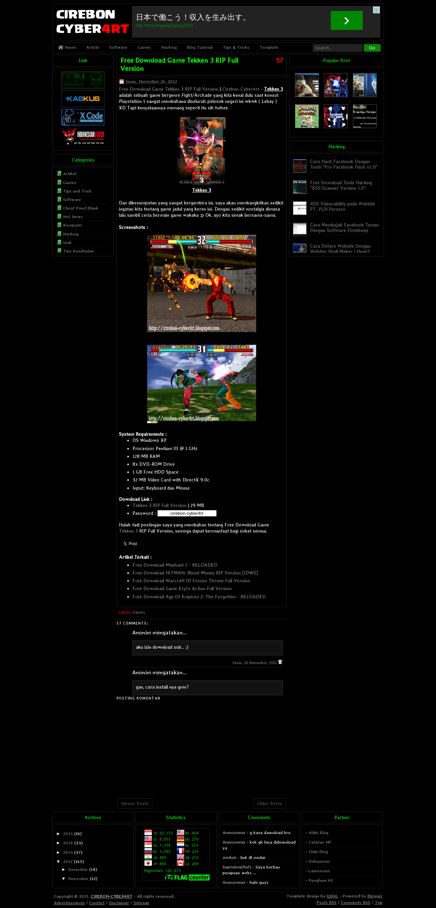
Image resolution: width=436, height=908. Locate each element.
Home (67, 47)
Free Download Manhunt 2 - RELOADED (175, 565)
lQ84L (332, 895)
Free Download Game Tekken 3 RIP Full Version (168, 89)
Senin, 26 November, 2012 (255, 663)
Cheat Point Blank (80, 208)
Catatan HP (320, 842)
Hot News (73, 216)
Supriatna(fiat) (236, 866)
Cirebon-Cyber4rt (240, 89)
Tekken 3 (128, 531)
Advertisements (69, 902)
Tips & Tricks (236, 47)
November (78, 878)
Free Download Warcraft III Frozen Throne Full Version (191, 580)
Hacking (169, 47)
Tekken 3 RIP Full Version (159, 505)
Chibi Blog (318, 851)
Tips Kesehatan (78, 250)
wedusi (229, 857)
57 (279, 60)
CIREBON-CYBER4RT (112, 896)
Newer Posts (135, 803)
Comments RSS (355, 902)
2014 (68, 842)
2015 (68, 833)
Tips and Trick (77, 191)
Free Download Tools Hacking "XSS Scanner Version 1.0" (341, 185)
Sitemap (141, 902)
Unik (67, 242)
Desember (78, 869)
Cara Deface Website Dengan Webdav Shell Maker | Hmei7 (340, 248)
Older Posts (270, 803)
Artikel (69, 173)
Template (269, 47)
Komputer (72, 225)
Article (92, 47)
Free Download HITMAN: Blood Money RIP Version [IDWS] (195, 572)
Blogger (375, 895)
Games (144, 47)
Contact (97, 902)
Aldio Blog (318, 832)
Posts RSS (327, 902)
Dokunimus (319, 861)
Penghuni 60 (321, 880)
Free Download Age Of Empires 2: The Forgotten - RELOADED (199, 596)
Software (118, 47)
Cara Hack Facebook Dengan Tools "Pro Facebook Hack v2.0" (343, 164)
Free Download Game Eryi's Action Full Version (182, 588)
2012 (68, 861)
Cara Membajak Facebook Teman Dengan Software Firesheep (344, 227)
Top (379, 902)
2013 (68, 852)
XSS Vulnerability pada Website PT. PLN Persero (342, 206)
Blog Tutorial (200, 47)
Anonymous (233, 832)
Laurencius (319, 870)
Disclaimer (119, 902)
